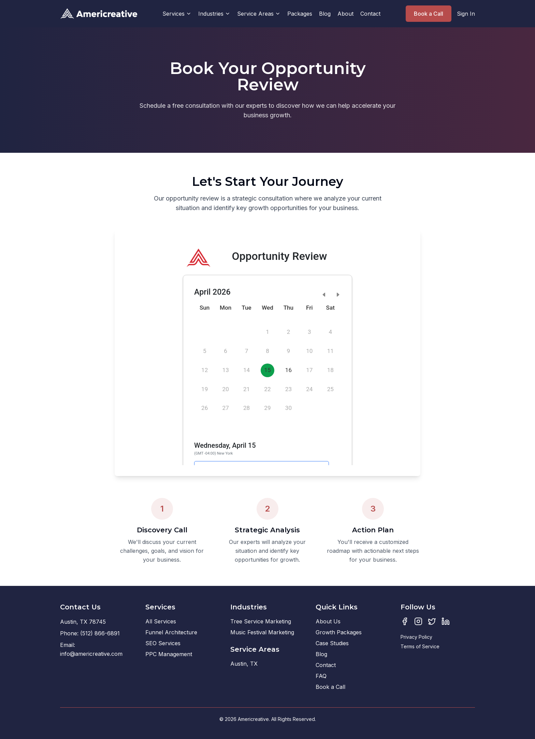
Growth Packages (339, 632)
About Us (328, 621)
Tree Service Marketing (260, 621)
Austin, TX (244, 663)
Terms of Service (420, 646)
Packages (299, 13)
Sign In (466, 13)
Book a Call (428, 13)
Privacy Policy (416, 637)
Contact (370, 13)
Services (176, 13)
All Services (160, 621)
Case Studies (332, 643)
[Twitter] (432, 621)
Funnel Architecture (171, 632)
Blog (325, 13)
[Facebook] (405, 621)
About (345, 13)
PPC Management (168, 654)
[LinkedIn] (446, 621)
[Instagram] (418, 621)
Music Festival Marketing (262, 632)
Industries (214, 13)
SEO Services (162, 643)
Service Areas (258, 13)
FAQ (321, 676)
